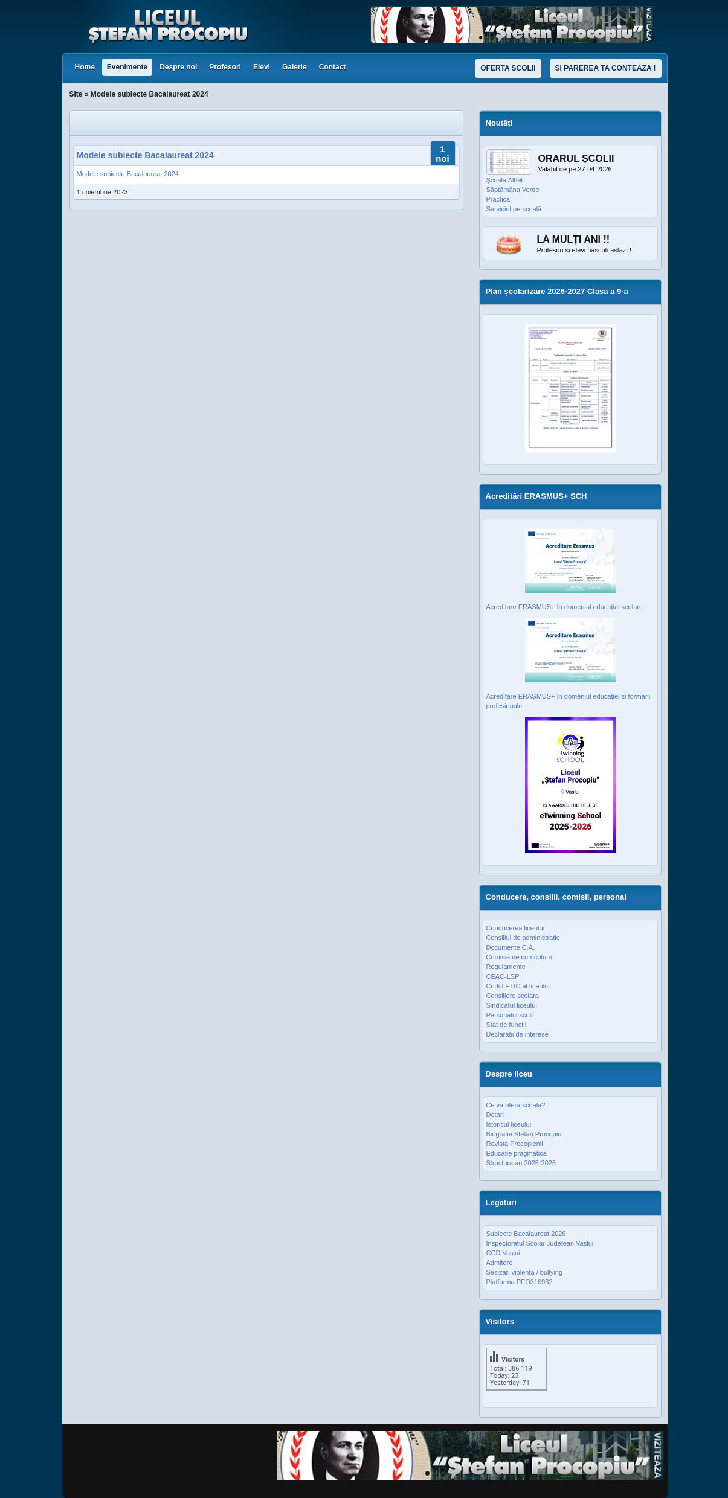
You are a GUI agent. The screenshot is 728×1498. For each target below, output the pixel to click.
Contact (332, 67)
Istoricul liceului (509, 1124)
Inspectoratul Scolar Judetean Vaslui (540, 1243)
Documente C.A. (510, 947)
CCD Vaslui (503, 1252)
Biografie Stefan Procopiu (524, 1134)
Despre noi (178, 67)
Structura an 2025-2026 (521, 1163)
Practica (498, 199)
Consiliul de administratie (523, 937)
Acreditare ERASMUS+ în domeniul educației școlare (564, 606)
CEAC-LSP (503, 976)
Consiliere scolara (512, 995)
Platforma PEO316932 (519, 1281)
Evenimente (127, 67)
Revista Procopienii (514, 1143)
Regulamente (506, 966)
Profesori (225, 67)
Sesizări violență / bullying (524, 1272)
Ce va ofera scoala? (516, 1105)
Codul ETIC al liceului (518, 986)
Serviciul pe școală (514, 209)
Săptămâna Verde (513, 189)
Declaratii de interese (517, 1034)
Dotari (495, 1114)
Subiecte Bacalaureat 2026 (526, 1233)
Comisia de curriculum (519, 957)
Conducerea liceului (515, 928)
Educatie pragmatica (516, 1153)
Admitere (499, 1262)
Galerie (294, 67)
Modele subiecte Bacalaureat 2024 (145, 155)
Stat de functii (506, 1024)
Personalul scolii (510, 1015)
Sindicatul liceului (511, 1005)
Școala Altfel (504, 180)
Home (85, 67)
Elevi (261, 67)
